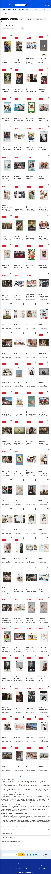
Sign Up (21, 854)
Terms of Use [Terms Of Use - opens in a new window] (21, 867)
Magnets (10, 13)
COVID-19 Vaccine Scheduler (12, 865)
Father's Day (21, 9)
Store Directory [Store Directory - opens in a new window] (15, 863)
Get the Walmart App (11, 867)
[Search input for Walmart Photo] (20, 5)
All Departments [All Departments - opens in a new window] (6, 863)
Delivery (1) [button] (14, 19)
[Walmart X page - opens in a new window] (30, 854)
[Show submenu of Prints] (32, 9)
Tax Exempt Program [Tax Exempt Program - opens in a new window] (39, 865)
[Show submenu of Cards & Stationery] (42, 9)
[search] (22, 28)
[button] (7, 35)
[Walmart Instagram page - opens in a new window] (39, 854)
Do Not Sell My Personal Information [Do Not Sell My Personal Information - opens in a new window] (24, 868)
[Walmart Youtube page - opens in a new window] (36, 854)
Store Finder (16, 0)
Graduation (15, 9)
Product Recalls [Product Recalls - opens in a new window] (23, 865)
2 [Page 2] (23, 775)
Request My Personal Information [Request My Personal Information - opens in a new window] (41, 868)
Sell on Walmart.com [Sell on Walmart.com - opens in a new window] (38, 863)
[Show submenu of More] (46, 9)
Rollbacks (4, 9)
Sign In (46, 0)
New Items (9, 9)
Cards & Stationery (38, 9)
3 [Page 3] (26, 775)
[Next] (32, 776)
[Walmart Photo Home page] (8, 5)
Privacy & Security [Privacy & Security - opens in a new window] (29, 867)
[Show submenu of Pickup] (28, 9)
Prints (31, 9)
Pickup (26, 9)
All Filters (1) (4, 19)
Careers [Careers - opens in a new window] (22, 863)
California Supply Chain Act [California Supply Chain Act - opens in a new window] (8, 868)
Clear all (2, 21)
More (45, 9)
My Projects (22, 0)
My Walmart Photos (29, 0)
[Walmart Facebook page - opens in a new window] (27, 854)
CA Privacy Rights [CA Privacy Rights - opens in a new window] (38, 867)
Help (31, 4)
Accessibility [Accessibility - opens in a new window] (31, 865)
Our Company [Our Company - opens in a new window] (28, 863)
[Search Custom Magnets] (11, 28)
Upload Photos (38, 0)
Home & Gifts (4, 13)
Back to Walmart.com (7, 0)
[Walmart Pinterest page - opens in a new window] (33, 854)
